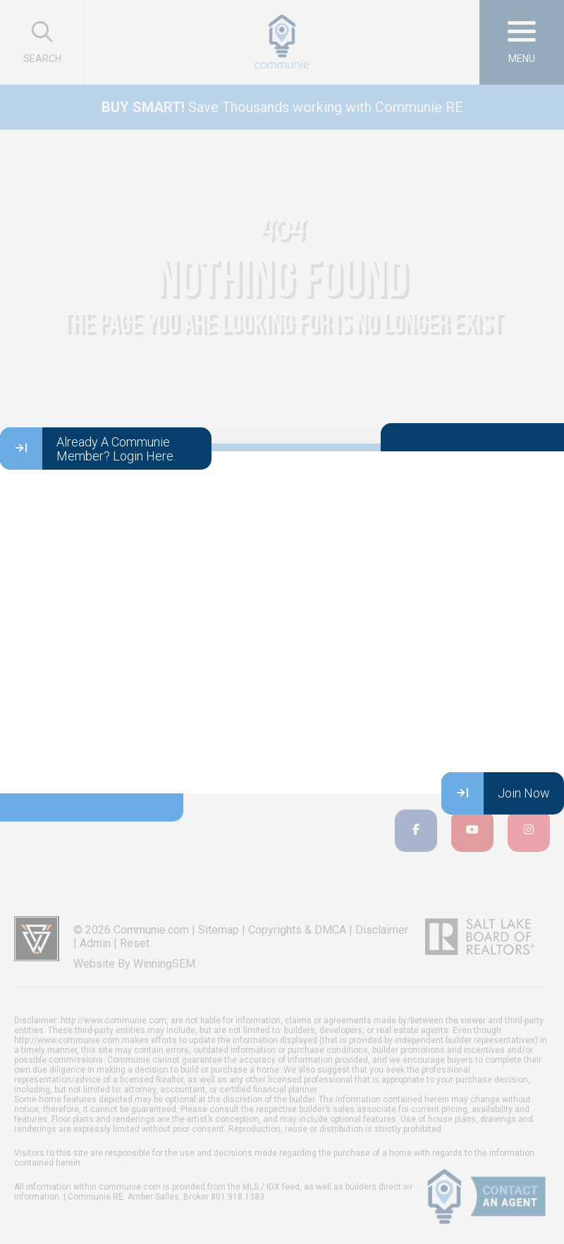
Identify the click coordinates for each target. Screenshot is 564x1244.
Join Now (495, 793)
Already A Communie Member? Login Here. (88, 448)
